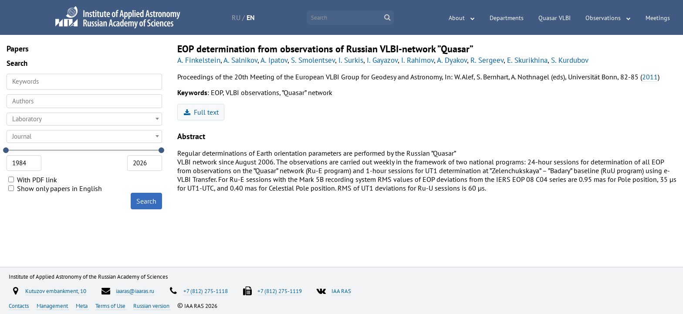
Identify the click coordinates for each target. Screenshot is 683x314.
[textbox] (84, 119)
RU (236, 17)
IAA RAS (341, 291)
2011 (650, 76)
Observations (603, 18)
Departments (507, 18)
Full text (201, 112)
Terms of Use (111, 306)
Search (146, 201)
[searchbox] (84, 101)
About (457, 18)
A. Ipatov (273, 60)
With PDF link (32, 179)
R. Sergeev (487, 60)
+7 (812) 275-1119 (279, 291)
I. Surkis (350, 60)
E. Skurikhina (527, 60)
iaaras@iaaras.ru (135, 291)
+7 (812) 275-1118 (205, 291)
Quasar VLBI (554, 18)
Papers (18, 49)
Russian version (152, 306)
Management (53, 306)
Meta (82, 306)
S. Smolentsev (313, 60)
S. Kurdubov (569, 60)
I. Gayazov (382, 60)
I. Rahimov (417, 60)
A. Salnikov (240, 60)
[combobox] (84, 101)
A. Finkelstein (198, 60)
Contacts (19, 306)
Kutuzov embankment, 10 (55, 291)
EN (251, 17)
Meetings (658, 18)
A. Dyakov (452, 60)
